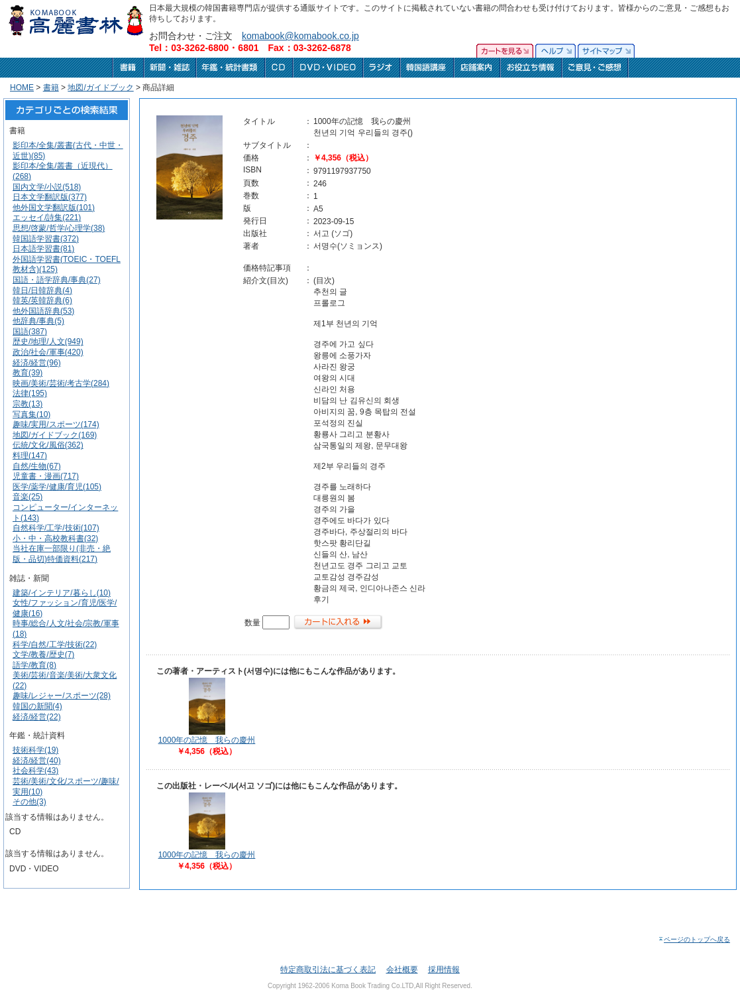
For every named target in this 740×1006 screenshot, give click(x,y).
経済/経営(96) (37, 362)
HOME (22, 87)
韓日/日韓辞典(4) (42, 290)
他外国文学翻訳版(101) (54, 207)
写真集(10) (31, 414)
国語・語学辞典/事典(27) (57, 279)
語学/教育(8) (34, 665)
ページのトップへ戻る (694, 939)
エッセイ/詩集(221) (47, 217)
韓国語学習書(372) (46, 238)
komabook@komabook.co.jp (300, 36)
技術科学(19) (35, 750)
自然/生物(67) (37, 466)
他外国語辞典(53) (43, 311)
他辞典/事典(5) (38, 321)
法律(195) (30, 393)
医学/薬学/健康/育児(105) (57, 486)
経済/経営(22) (37, 717)
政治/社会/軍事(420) (48, 352)
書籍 (51, 87)
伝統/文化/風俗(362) (48, 445)
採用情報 (444, 969)
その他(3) (29, 801)
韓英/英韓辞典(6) (42, 300)
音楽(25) (27, 496)
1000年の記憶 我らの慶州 (207, 740)
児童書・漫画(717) (46, 476)
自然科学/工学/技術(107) (56, 528)
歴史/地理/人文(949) (48, 341)
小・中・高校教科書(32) (55, 538)
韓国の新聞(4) (37, 706)
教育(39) (27, 372)
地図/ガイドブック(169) (55, 435)
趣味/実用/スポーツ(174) (56, 424)
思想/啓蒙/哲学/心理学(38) (59, 228)
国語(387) (30, 331)
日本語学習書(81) (43, 248)
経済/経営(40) (37, 760)
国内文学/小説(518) (47, 187)
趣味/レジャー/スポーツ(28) (62, 695)
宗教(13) (27, 404)
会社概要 (402, 969)
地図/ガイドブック (100, 87)
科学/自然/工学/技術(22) (55, 644)
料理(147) (30, 455)
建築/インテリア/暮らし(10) (62, 592)
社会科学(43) (35, 770)
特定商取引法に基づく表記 (328, 969)
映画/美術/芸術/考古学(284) (61, 383)
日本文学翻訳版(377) (50, 197)
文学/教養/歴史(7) (43, 654)
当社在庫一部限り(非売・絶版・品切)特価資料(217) (62, 554)
